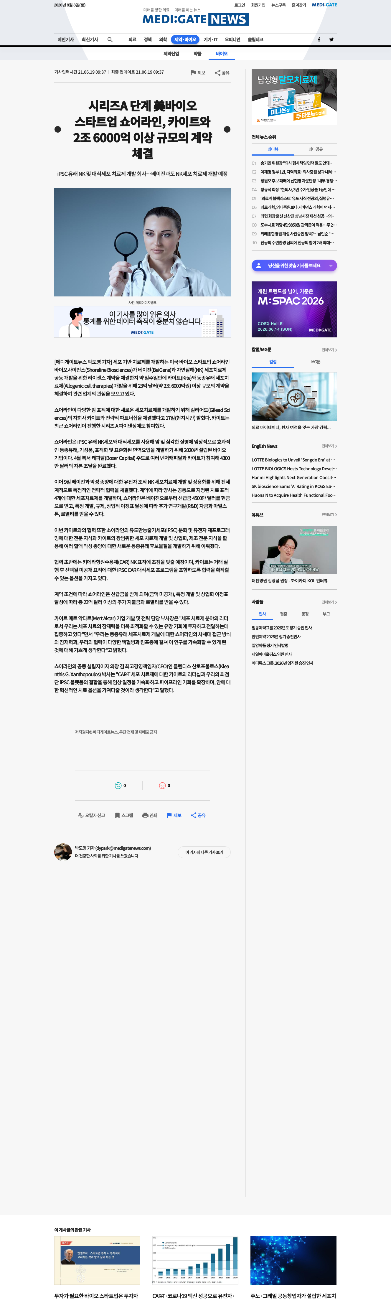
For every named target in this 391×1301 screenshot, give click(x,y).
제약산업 (171, 53)
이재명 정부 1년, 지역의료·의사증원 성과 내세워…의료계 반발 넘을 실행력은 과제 (298, 172)
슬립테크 (255, 39)
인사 (262, 614)
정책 (147, 39)
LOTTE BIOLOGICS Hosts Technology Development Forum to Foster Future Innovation (294, 468)
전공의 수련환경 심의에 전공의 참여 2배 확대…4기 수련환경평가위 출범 (298, 242)
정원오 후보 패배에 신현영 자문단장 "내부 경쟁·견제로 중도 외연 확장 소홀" (298, 181)
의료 (132, 39)
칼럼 (272, 362)
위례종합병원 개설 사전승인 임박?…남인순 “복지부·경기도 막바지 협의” (298, 234)
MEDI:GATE (324, 4)
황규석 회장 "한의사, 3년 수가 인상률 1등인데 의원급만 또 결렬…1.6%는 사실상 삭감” (298, 189)
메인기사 (65, 39)
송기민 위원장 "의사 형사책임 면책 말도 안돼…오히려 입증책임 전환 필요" (298, 163)
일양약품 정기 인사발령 (270, 645)
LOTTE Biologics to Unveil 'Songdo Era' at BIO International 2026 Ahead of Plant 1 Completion (294, 460)
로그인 (239, 5)
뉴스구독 (278, 5)
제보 (201, 73)
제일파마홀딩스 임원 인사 (272, 654)
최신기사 (90, 39)
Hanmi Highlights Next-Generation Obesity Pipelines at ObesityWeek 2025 (294, 477)
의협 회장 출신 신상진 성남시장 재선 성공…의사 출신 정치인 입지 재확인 (298, 216)
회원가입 (258, 5)
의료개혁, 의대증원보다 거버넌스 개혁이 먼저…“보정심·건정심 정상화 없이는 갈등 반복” (298, 207)
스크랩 (127, 815)
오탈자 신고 (95, 815)
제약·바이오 (185, 39)
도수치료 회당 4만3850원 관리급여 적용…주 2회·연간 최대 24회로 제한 (298, 225)
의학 (163, 39)
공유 (225, 73)
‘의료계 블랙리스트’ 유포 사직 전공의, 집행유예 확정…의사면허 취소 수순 (298, 198)
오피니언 (232, 39)
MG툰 (315, 362)
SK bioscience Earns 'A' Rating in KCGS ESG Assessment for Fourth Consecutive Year (294, 486)
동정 (304, 614)
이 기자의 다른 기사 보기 (204, 852)
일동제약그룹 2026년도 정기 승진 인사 (282, 628)
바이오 (221, 53)
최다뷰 (273, 149)
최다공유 (315, 149)
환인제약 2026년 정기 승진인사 (276, 636)
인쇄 (153, 815)
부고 (326, 614)
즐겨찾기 (299, 5)
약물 (197, 53)
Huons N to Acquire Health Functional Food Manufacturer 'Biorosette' (294, 495)
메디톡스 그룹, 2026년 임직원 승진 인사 (282, 663)
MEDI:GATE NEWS (196, 16)
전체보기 (328, 349)
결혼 (283, 614)
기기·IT (210, 39)
